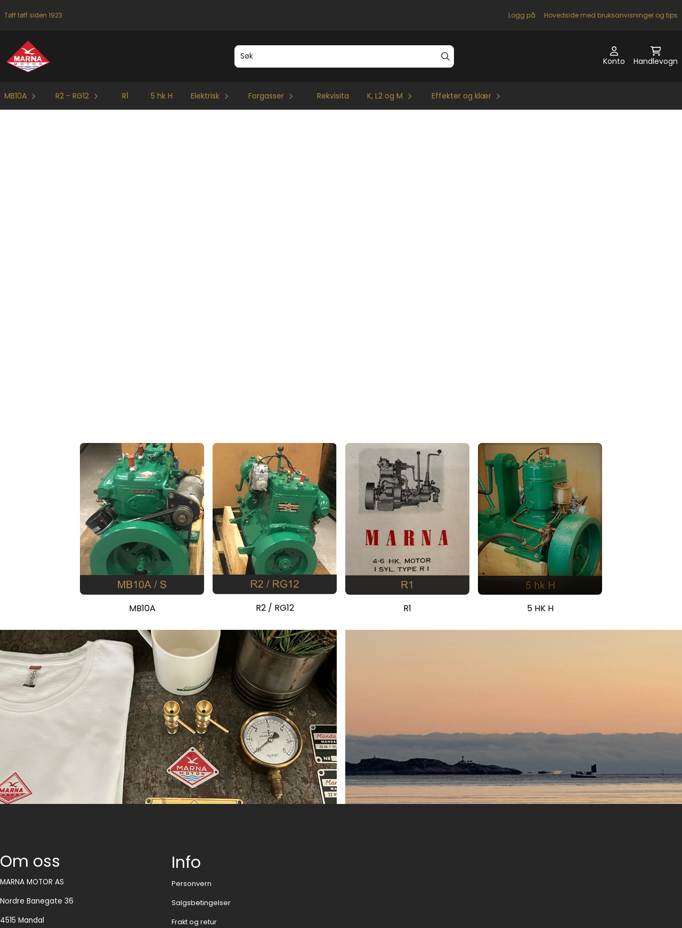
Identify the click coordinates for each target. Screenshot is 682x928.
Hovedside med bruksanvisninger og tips (611, 15)
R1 (125, 96)
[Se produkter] (142, 448)
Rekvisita (333, 96)
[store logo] (28, 56)
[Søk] (344, 56)
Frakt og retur (194, 852)
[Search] (445, 56)
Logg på (521, 15)
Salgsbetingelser (201, 832)
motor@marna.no (32, 888)
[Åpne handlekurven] (655, 56)
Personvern (192, 813)
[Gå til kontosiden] (614, 56)
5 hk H (162, 96)
